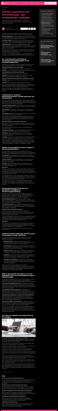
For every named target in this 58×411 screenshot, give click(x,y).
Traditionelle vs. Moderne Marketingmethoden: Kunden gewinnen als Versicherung (46, 17)
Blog (42, 3)
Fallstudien (37, 3)
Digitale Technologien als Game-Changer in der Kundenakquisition (47, 20)
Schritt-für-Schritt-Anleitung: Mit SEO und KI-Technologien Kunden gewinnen (47, 26)
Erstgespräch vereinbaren (50, 3)
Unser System (25, 3)
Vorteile (31, 3)
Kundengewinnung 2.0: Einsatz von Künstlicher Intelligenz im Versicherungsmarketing (47, 23)
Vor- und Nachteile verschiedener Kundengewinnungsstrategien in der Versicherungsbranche (47, 14)
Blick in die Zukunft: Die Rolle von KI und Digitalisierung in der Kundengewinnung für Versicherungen (47, 30)
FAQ (42, 34)
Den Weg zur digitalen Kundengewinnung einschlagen (47, 33)
